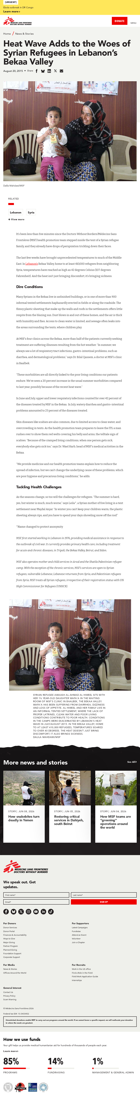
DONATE (120, 21)
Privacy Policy (9, 996)
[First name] (36, 895)
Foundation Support (12, 953)
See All (131, 762)
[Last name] (104, 895)
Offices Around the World (14, 973)
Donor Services (10, 927)
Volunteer (76, 938)
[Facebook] (6, 911)
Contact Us (8, 992)
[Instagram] (28, 911)
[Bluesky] (13, 911)
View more (18, 219)
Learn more (11, 11)
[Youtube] (36, 911)
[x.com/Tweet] (21, 911)
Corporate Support (11, 957)
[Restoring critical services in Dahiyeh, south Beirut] (70, 807)
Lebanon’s (32, 263)
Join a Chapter (78, 942)
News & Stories (24, 33)
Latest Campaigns (79, 927)
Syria (31, 212)
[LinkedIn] (43, 911)
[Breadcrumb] (70, 33)
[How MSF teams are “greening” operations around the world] (116, 807)
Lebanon (15, 212)
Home (7, 33)
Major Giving (9, 942)
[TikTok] (51, 911)
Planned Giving (10, 950)
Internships (77, 980)
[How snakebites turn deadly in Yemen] (24, 807)
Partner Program (10, 946)
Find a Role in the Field (82, 973)
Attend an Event (79, 935)
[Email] (36, 902)
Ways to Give (9, 938)
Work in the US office (81, 969)
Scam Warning (9, 999)
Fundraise (76, 931)
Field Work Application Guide (85, 976)
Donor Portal (9, 931)
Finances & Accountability (15, 935)
